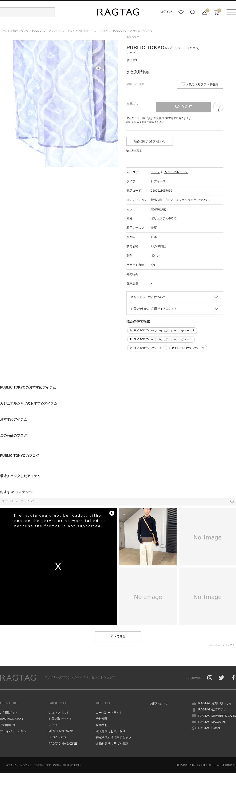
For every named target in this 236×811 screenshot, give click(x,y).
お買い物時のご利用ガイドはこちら (154, 308)
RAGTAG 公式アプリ (212, 709)
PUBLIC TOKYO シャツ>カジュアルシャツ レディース (161, 339)
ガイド (140, 122)
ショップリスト (58, 712)
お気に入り (181, 12)
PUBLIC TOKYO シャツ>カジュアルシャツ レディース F (162, 330)
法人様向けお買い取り (110, 731)
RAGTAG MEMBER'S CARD (217, 715)
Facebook (233, 678)
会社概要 (102, 718)
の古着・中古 (64, 30)
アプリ (52, 725)
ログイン (166, 11)
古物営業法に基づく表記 (112, 743)
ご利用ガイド (9, 712)
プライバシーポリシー (15, 731)
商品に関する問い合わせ (149, 141)
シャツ (155, 172)
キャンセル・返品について (148, 297)
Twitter (221, 678)
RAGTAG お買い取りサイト (216, 703)
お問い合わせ (159, 703)
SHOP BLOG (57, 737)
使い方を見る (134, 150)
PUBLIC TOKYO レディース (188, 348)
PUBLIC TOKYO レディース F (147, 348)
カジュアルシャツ (176, 172)
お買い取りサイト (60, 718)
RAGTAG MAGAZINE (62, 743)
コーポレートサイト (109, 712)
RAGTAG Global (209, 728)
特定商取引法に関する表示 (113, 737)
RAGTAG (18, 678)
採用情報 (102, 725)
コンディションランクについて (187, 200)
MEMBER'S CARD (60, 731)
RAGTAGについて (12, 718)
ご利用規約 (7, 725)
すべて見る (118, 636)
